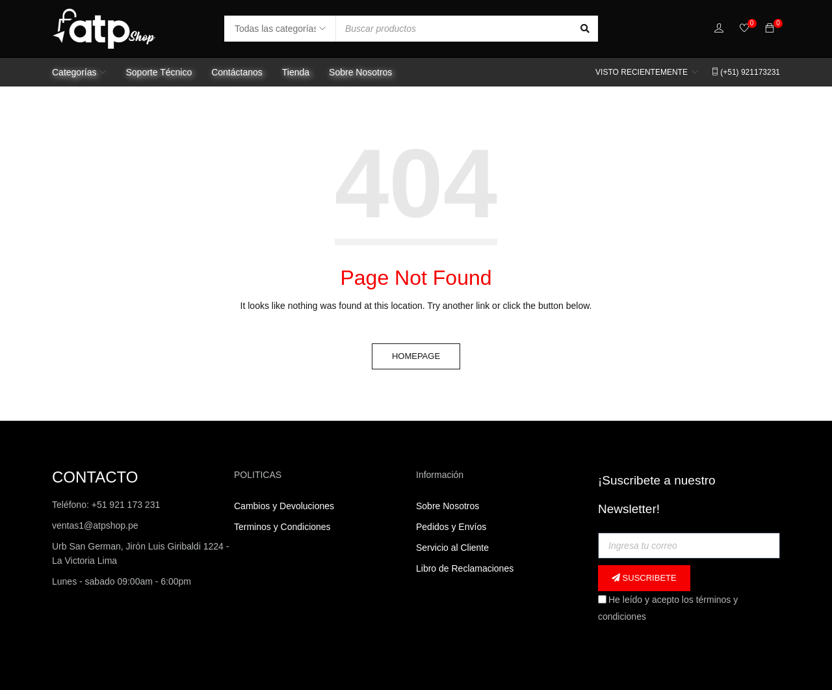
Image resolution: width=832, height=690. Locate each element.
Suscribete (644, 578)
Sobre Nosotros (447, 506)
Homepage (416, 356)
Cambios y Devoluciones (284, 506)
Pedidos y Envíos (451, 527)
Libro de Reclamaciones (466, 568)
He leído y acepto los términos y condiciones (668, 608)
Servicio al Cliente (452, 547)
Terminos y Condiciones (282, 527)
